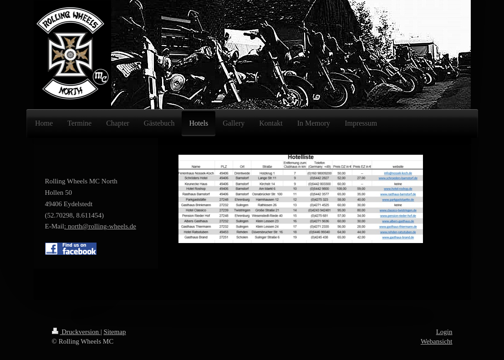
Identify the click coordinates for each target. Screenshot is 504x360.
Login (444, 331)
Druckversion (76, 331)
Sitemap (114, 331)
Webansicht (437, 341)
